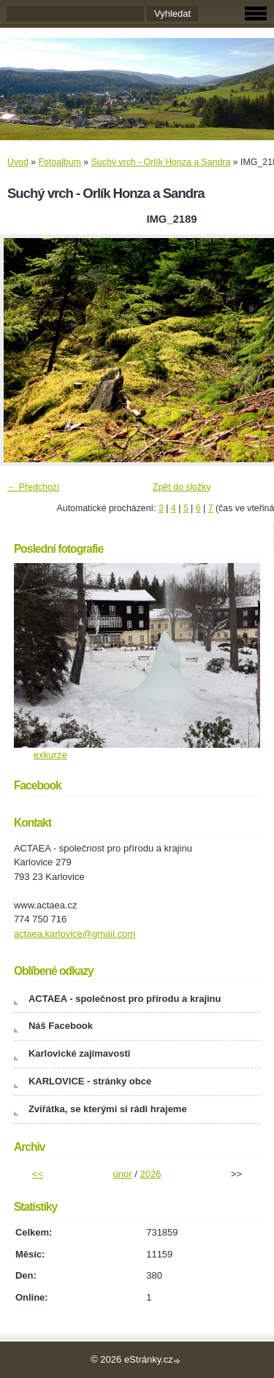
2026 (150, 1173)
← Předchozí (33, 487)
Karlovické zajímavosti (79, 1053)
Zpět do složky (182, 487)
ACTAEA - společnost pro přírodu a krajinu (124, 998)
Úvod (17, 162)
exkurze (50, 754)
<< (37, 1173)
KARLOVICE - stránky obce (89, 1081)
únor (122, 1173)
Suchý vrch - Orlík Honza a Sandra (161, 162)
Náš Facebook (60, 1025)
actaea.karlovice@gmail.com (74, 933)
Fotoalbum (60, 162)
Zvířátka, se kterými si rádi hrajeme (107, 1108)
